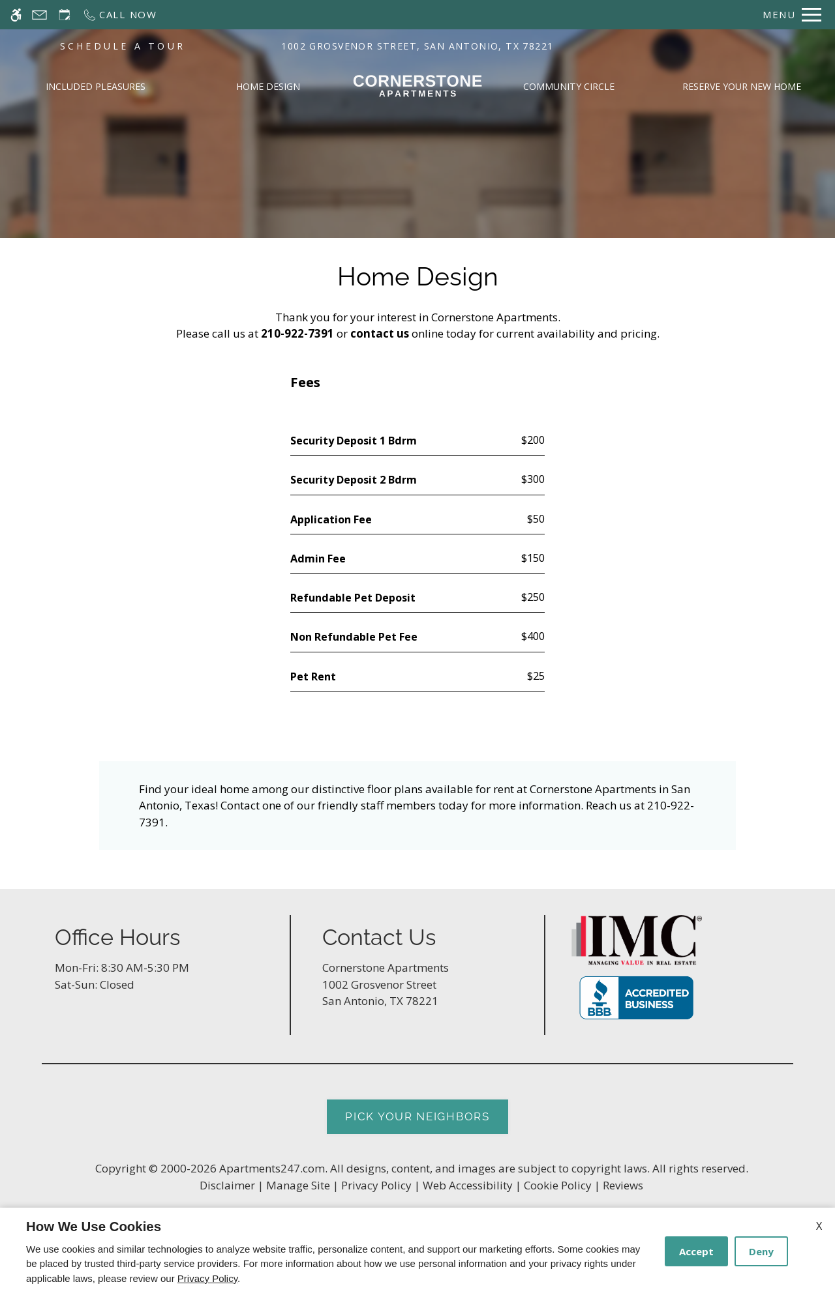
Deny (761, 1251)
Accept (696, 1251)
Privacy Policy (207, 1278)
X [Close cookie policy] (819, 1226)
